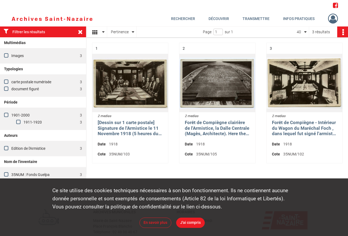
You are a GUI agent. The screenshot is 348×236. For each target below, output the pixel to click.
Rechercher (183, 18)
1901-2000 (20, 115)
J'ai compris (190, 222)
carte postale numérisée (31, 82)
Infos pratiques (299, 18)
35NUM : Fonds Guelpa (30, 174)
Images (17, 56)
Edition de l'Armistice (28, 148)
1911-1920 (32, 122)
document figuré (25, 89)
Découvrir (219, 18)
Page (207, 32)
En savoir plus (155, 222)
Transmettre (256, 18)
